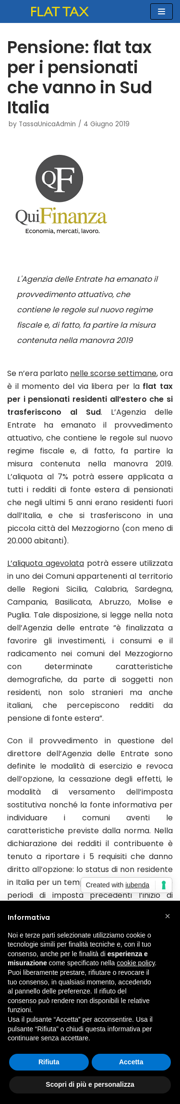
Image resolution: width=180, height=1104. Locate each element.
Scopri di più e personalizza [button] (90, 1084)
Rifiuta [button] (49, 1062)
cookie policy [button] (136, 963)
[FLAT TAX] (60, 11)
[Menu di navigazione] (161, 11)
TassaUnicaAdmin (47, 124)
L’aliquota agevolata (45, 563)
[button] (167, 916)
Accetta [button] (131, 1062)
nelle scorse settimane (113, 373)
